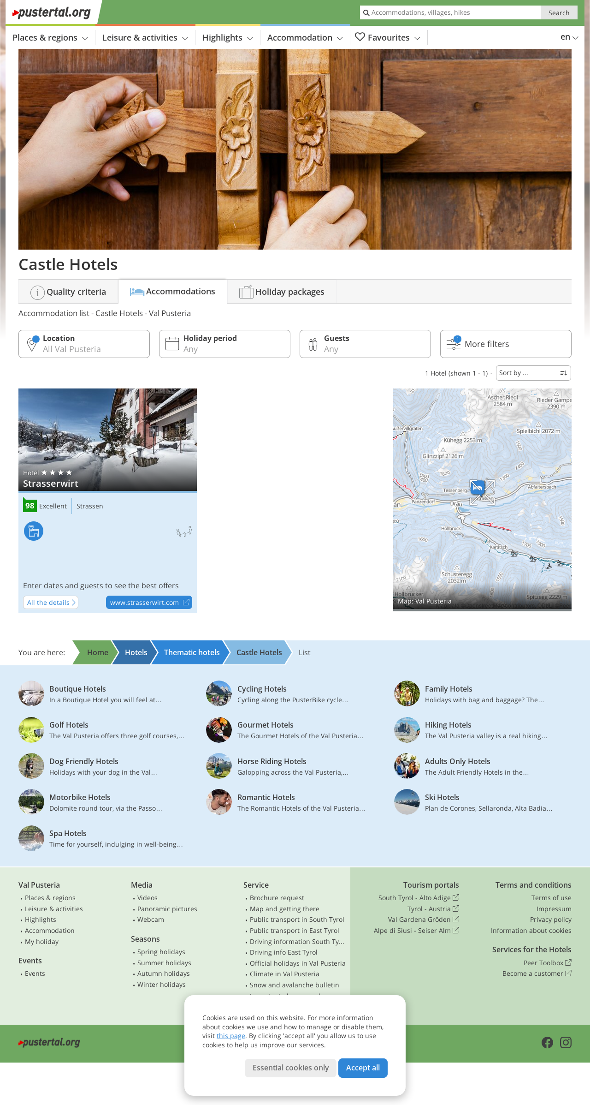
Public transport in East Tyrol (294, 930)
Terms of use (551, 897)
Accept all (363, 1068)
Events (35, 973)
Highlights (227, 37)
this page (231, 1035)
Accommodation (305, 37)
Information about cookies (531, 930)
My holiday (42, 941)
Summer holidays (164, 962)
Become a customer (537, 973)
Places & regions (50, 37)
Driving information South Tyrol (298, 941)
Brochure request (277, 897)
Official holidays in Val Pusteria (298, 963)
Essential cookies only (291, 1068)
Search (559, 12)
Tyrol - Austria (433, 909)
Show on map (482, 499)
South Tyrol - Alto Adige (418, 897)
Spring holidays (161, 951)
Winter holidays (161, 984)
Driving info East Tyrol (284, 952)
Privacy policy (551, 919)
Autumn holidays (163, 973)
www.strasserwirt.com (151, 602)
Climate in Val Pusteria (284, 973)
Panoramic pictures (167, 908)
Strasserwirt (107, 501)
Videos (147, 897)
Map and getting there (284, 908)
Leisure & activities (145, 37)
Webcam (150, 919)
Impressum (554, 908)
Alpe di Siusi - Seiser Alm (416, 930)
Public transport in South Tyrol (297, 919)
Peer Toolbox (548, 963)
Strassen (90, 506)
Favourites (387, 37)
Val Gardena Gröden (423, 919)
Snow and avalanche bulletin (294, 984)
